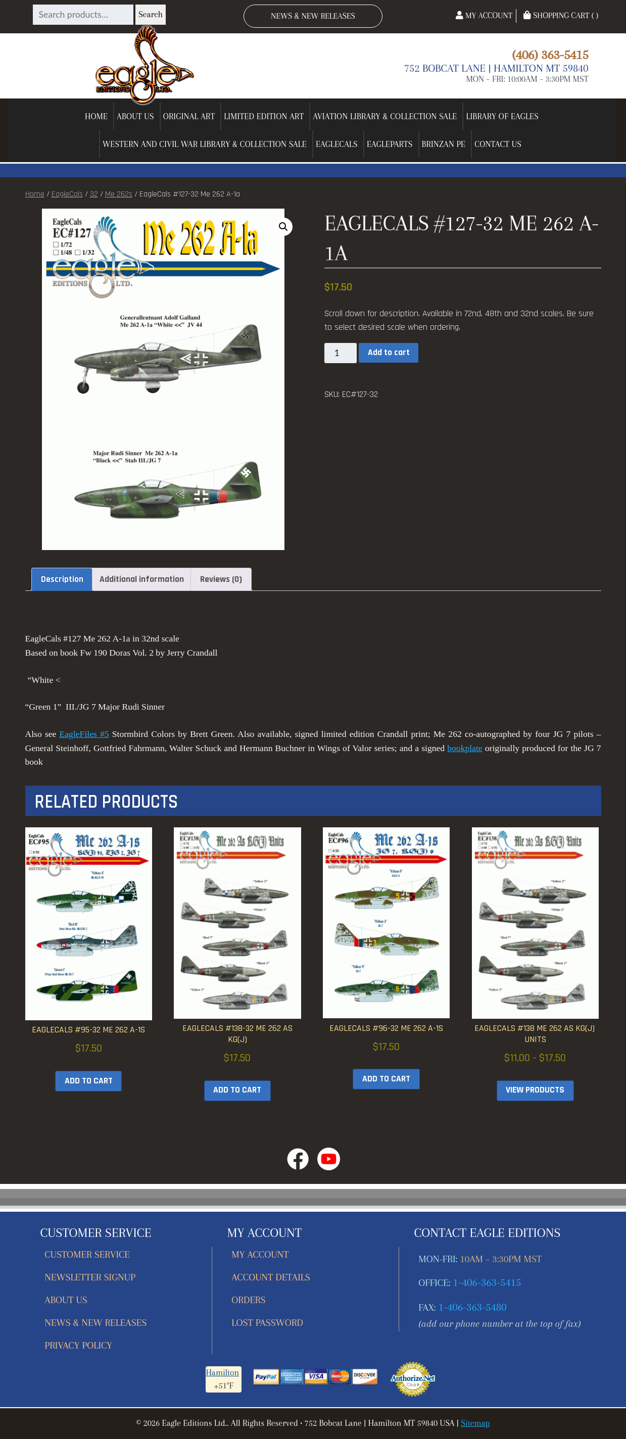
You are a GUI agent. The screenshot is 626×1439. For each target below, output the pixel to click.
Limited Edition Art (264, 116)
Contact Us (497, 144)
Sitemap (475, 1423)
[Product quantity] (340, 353)
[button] (283, 227)
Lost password (267, 1322)
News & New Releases (313, 16)
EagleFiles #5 (84, 734)
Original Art (189, 116)
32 (94, 194)
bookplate (464, 748)
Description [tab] (62, 579)
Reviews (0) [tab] (221, 579)
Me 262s (118, 194)
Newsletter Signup (89, 1277)
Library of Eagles (502, 116)
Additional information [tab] (142, 579)
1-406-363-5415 (487, 1282)
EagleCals (337, 144)
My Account (484, 15)
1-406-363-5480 (473, 1307)
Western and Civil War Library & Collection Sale (205, 144)
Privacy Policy (78, 1345)
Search (150, 14)
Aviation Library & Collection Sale (385, 116)
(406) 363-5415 (550, 54)
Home (96, 116)
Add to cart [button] (89, 1080)
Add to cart (389, 352)
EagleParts (390, 144)
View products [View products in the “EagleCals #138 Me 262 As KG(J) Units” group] (535, 1090)
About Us (135, 116)
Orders (248, 1300)
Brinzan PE (444, 144)
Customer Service (87, 1254)
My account (259, 1254)
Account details (270, 1277)
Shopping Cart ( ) (560, 15)
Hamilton (222, 1372)
